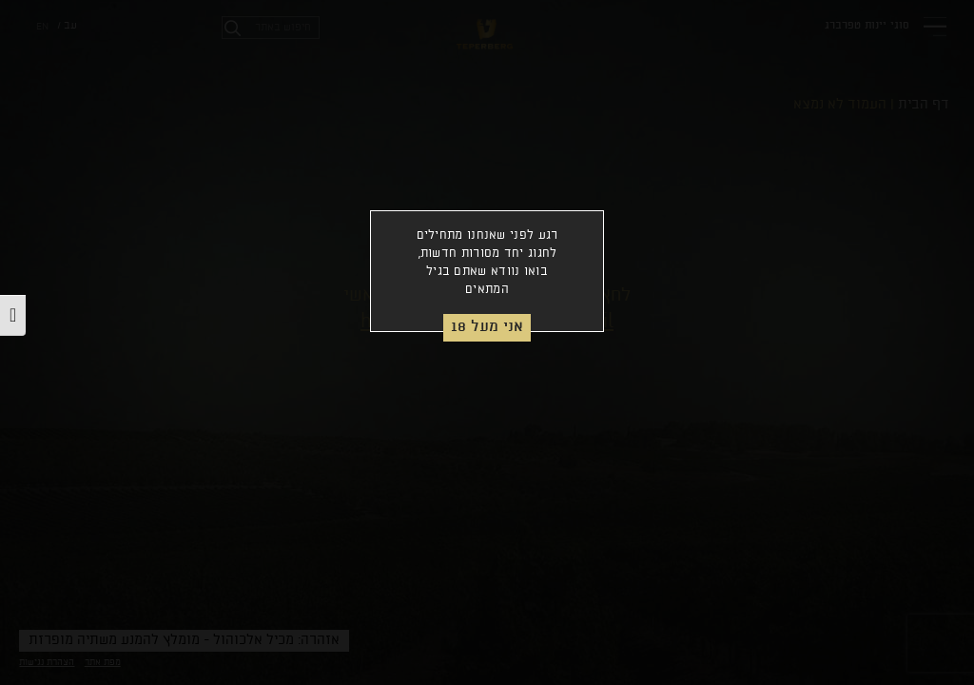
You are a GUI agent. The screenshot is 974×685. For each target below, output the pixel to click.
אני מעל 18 (487, 327)
